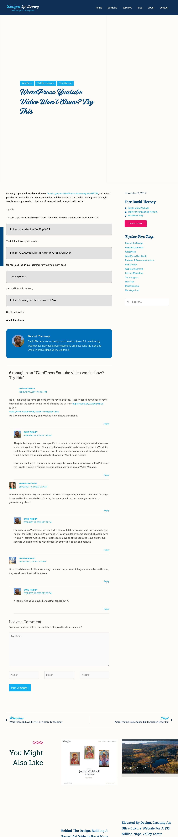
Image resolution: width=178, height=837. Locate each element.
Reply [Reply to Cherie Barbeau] (106, 424)
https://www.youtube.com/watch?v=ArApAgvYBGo (36, 412)
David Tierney (31, 433)
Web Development (47, 84)
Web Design (131, 266)
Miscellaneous (132, 287)
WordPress (27, 84)
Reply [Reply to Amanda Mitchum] (106, 510)
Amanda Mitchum (28, 484)
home (99, 8)
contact (164, 8)
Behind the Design (134, 245)
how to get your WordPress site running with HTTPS (75, 194)
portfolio (112, 8)
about (151, 8)
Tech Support (67, 84)
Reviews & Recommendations (140, 261)
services (127, 8)
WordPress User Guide (137, 257)
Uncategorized (132, 291)
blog (140, 8)
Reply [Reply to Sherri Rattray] (106, 581)
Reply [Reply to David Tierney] (106, 475)
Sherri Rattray (27, 558)
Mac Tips (130, 283)
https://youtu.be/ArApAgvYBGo (89, 404)
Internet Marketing (135, 274)
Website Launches (134, 249)
